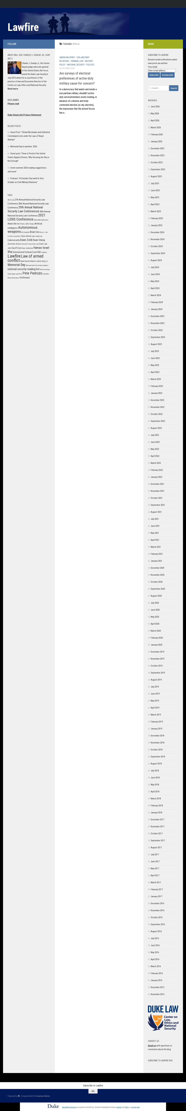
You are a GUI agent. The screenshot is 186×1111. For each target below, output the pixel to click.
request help (135, 1107)
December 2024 (157, 232)
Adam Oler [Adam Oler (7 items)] (12, 223)
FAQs (127, 1107)
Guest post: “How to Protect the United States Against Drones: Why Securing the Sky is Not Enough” (28, 157)
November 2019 (157, 658)
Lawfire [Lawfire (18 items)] (14, 256)
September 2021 (158, 505)
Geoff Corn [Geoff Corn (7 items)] (17, 248)
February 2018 (157, 805)
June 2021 (155, 526)
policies (118, 1107)
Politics (90, 65)
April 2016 (155, 959)
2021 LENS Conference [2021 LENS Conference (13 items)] (27, 217)
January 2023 (156, 393)
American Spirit (67, 57)
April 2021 (155, 540)
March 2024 (156, 295)
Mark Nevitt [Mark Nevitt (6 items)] (25, 261)
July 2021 (155, 519)
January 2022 (156, 477)
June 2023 (155, 358)
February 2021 (157, 554)
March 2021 (156, 547)
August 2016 (156, 931)
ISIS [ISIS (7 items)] (39, 252)
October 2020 (157, 581)
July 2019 (155, 686)
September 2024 (158, 253)
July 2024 (155, 267)
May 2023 (155, 365)
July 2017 (155, 854)
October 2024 (157, 246)
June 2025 (155, 190)
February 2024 (157, 302)
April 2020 (155, 623)
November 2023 (157, 323)
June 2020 (155, 609)
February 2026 (157, 134)
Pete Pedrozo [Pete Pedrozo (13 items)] (32, 273)
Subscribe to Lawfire (93, 1085)
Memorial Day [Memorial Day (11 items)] (16, 265)
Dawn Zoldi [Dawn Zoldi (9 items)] (26, 240)
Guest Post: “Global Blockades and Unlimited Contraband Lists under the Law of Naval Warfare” (29, 136)
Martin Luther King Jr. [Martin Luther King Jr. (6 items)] (39, 261)
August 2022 (156, 428)
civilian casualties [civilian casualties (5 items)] (14, 236)
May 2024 (155, 281)
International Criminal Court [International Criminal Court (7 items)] (25, 252)
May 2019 (155, 700)
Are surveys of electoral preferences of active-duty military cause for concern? (77, 78)
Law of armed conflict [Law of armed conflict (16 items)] (25, 258)
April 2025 (155, 204)
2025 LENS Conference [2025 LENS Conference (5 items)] (41, 220)
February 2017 (157, 889)
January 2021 (156, 561)
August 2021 (156, 512)
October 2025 (157, 162)
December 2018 (157, 735)
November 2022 (157, 407)
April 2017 (155, 875)
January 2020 (156, 644)
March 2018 (156, 798)
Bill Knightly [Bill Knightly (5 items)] (25, 232)
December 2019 (157, 651)
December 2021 (157, 484)
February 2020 (157, 637)
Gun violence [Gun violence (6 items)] (27, 248)
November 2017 (157, 826)
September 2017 (158, 840)
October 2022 (157, 414)
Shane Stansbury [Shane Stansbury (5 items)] (13, 278)
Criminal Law (77, 61)
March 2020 (156, 630)
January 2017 (156, 896)
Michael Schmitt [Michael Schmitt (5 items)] (31, 265)
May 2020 (155, 616)
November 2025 (157, 155)
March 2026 (156, 127)
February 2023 (157, 386)
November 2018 (157, 742)
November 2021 (157, 491)
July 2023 (155, 351)
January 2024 (156, 309)
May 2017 (155, 868)
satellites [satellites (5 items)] (46, 274)
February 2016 (157, 973)
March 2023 (156, 379)
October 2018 (157, 749)
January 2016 (156, 980)
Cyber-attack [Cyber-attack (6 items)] (26, 236)
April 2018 (155, 791)
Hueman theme (43, 1096)
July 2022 (155, 435)
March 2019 (156, 714)
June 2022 (155, 442)
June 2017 (155, 861)
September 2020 (158, 588)
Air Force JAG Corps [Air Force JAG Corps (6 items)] (25, 224)
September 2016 (158, 924)
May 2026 (155, 113)
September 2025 (158, 169)
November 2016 (157, 910)
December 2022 (157, 400)
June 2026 (155, 106)
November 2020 (157, 575)
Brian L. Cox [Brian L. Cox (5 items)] (44, 232)
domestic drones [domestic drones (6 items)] (15, 244)
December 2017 (157, 819)
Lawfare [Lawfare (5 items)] (44, 252)
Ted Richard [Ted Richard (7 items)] (24, 277)
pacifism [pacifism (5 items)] (19, 274)
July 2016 (155, 938)
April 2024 (155, 288)
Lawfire (23, 27)
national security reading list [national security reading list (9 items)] (24, 269)
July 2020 (155, 602)
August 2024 (156, 260)
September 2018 (158, 756)
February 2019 (157, 721)
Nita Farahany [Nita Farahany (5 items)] (45, 269)
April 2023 (155, 372)
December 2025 (157, 148)
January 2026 (156, 141)
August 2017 (156, 847)
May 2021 (155, 533)
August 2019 (156, 679)
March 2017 (156, 882)
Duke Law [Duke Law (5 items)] (35, 244)
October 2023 (157, 330)
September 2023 (158, 337)
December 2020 (157, 568)
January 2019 (156, 728)
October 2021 (157, 498)
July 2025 (155, 183)
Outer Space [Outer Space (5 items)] (12, 274)
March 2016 (156, 966)
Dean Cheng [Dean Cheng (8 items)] (39, 239)
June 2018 (155, 777)
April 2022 (155, 456)
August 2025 (156, 176)
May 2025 (155, 197)
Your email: (153, 66)
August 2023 (156, 344)
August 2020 (156, 595)
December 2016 (157, 903)
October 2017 (157, 833)
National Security (76, 65)
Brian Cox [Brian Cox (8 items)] (34, 231)
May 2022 (155, 449)
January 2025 (156, 225)
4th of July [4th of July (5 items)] (11, 200)
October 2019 (157, 665)
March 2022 (156, 463)
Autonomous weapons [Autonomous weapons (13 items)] (22, 229)
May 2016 (155, 952)
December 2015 (157, 987)
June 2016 (155, 945)
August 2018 (156, 763)
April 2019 (155, 707)
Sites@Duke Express (69, 1107)
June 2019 (155, 693)
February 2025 (157, 218)
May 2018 (155, 784)
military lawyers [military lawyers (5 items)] (42, 265)
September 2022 (158, 421)
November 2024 (157, 239)
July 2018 (155, 770)
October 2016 (157, 917)
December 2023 (157, 316)
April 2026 (155, 120)
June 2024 (155, 274)
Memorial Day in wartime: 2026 (23, 146)
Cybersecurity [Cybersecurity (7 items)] (14, 240)
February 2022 (157, 470)
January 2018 (156, 812)
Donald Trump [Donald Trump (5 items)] (27, 244)
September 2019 (158, 672)
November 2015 (157, 994)
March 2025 (156, 211)
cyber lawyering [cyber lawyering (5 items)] (37, 236)
